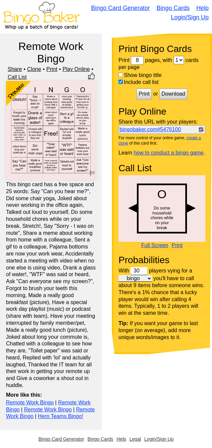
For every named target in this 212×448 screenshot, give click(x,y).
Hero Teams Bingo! (60, 416)
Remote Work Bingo (30, 402)
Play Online (76, 69)
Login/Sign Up (190, 17)
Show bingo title (140, 75)
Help (202, 8)
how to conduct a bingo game (168, 153)
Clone (34, 69)
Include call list (139, 82)
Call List (17, 77)
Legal (135, 439)
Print (51, 69)
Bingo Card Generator (120, 8)
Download (173, 94)
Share (15, 69)
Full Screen (154, 245)
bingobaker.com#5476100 (150, 129)
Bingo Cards (173, 8)
